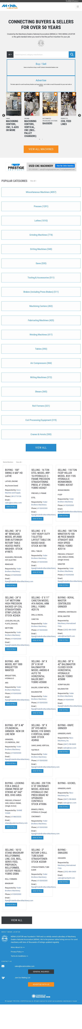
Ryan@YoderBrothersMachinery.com (45, 515)
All (9, 55)
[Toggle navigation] (77, 6)
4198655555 (16, 817)
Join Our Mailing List (22, 978)
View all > (33, 181)
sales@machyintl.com (66, 636)
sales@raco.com (69, 748)
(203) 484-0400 (70, 630)
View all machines (41, 149)
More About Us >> (18, 947)
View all (41, 447)
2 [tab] (42, 139)
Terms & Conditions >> (19, 956)
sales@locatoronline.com (24, 966)
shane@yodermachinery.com (16, 823)
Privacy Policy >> (17, 952)
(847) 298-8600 (70, 744)
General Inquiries (41, 972)
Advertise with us (41, 984)
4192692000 (42, 508)
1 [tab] (40, 139)
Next (79, 115)
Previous (3, 115)
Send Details (11, 507)
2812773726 (16, 496)
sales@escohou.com (13, 503)
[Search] (41, 54)
